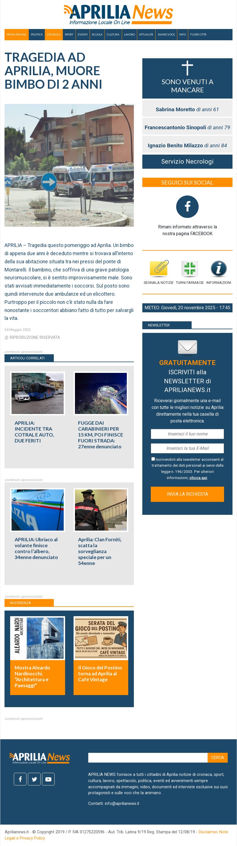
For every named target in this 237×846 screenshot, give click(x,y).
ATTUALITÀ (146, 34)
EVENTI (83, 34)
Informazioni (218, 272)
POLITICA (37, 34)
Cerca (217, 757)
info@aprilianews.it (122, 803)
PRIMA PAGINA (16, 34)
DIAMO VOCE (166, 34)
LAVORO (129, 34)
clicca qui (198, 477)
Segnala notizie (159, 272)
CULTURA (113, 34)
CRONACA (54, 34)
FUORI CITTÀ (198, 34)
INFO (182, 34)
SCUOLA (97, 34)
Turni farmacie (190, 272)
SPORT (69, 34)
